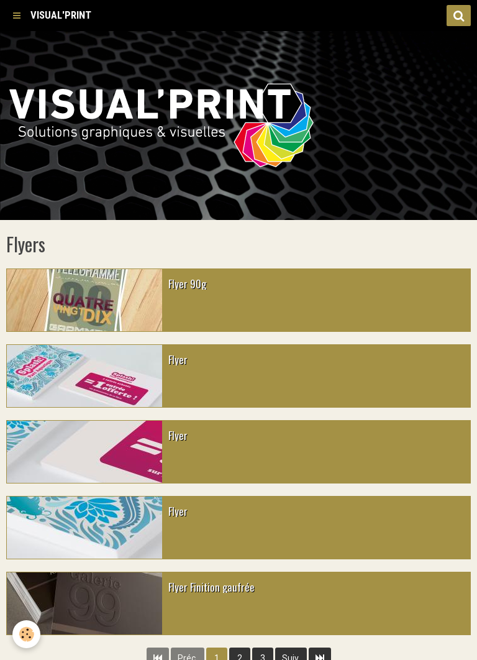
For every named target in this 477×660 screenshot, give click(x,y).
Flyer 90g (187, 283)
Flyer (178, 359)
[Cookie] (26, 634)
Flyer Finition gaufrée (211, 586)
